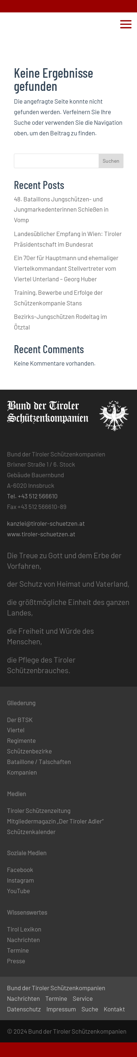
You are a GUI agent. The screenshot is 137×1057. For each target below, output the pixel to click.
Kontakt (114, 1008)
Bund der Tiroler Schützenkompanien (56, 987)
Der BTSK (20, 719)
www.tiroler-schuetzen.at (41, 533)
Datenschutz (24, 1008)
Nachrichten (23, 939)
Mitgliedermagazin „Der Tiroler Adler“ (55, 821)
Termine (18, 950)
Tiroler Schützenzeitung (39, 810)
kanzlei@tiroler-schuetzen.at (46, 523)
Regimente (21, 740)
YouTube (18, 890)
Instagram (20, 880)
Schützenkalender (31, 831)
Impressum (61, 1008)
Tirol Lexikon (24, 929)
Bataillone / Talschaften (39, 761)
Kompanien (22, 772)
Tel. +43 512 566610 (32, 495)
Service (83, 998)
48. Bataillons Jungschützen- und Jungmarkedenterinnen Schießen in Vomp (61, 209)
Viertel (15, 729)
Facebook (20, 869)
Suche (89, 1008)
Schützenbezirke (29, 751)
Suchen (111, 161)
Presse (16, 960)
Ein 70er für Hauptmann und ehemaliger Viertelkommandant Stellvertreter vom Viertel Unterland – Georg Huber (66, 268)
